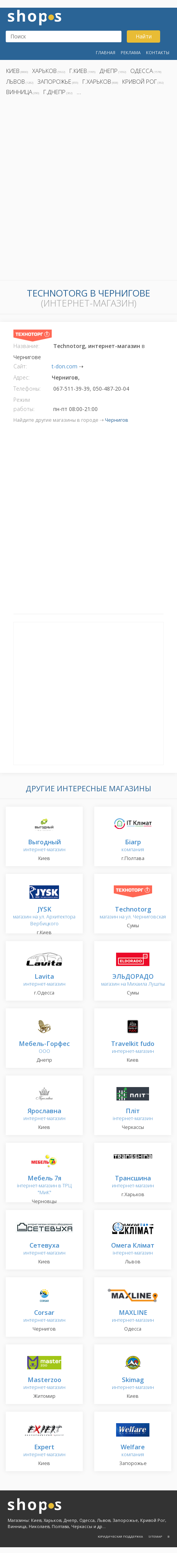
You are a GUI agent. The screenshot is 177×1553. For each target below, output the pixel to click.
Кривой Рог (139, 81)
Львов (15, 81)
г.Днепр (54, 92)
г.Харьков (96, 81)
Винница (19, 92)
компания (132, 846)
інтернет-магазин (133, 1115)
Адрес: (21, 377)
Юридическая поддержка (120, 1536)
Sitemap (155, 1536)
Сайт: (20, 366)
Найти (144, 36)
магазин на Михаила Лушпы (133, 980)
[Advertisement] (88, 190)
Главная (105, 52)
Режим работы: (23, 404)
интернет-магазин (44, 846)
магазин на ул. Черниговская (133, 913)
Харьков (44, 71)
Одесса (141, 71)
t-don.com (64, 366)
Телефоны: (27, 388)
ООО (44, 1047)
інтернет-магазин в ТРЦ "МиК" (44, 1185)
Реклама (131, 52)
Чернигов (116, 420)
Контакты (157, 52)
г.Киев (78, 71)
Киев (13, 71)
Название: (26, 346)
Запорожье (54, 81)
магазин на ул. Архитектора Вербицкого (44, 917)
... (79, 92)
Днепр (109, 71)
